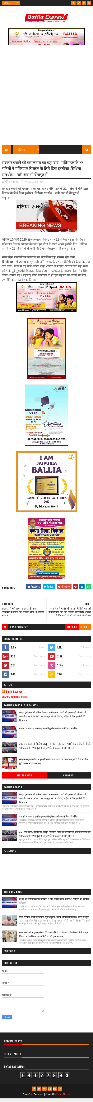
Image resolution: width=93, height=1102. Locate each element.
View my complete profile (14, 700)
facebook (72, 630)
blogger (85, 630)
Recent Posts (24, 778)
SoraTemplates (36, 1097)
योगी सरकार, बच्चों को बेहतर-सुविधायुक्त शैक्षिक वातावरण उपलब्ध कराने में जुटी (54, 920)
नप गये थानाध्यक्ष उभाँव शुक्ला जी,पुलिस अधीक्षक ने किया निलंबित (48, 731)
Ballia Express (14, 695)
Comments (68, 778)
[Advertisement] (46, 99)
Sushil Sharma (63, 1097)
